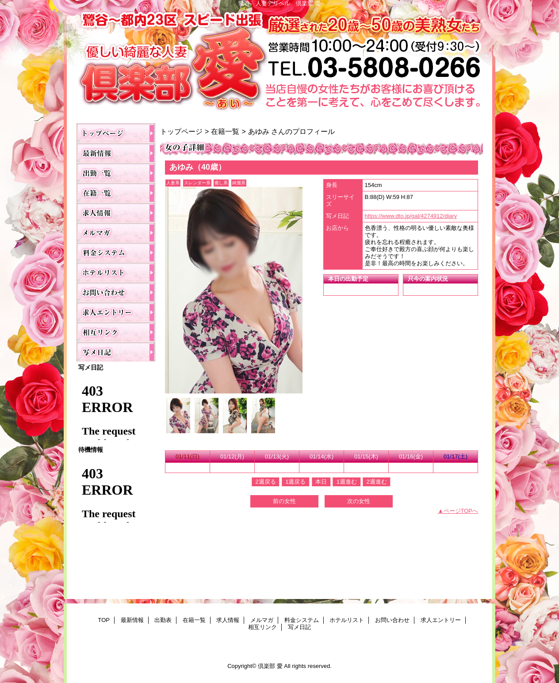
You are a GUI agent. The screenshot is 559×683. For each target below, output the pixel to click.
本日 (321, 481)
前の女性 (284, 501)
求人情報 (116, 212)
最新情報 (116, 153)
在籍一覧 (116, 192)
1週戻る (295, 481)
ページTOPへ (461, 510)
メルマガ (116, 232)
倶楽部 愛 (279, 62)
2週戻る (265, 481)
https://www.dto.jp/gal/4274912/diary (411, 216)
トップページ (181, 131)
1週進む (347, 481)
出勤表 (116, 173)
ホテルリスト (116, 272)
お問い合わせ (116, 292)
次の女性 (358, 501)
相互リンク (116, 332)
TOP (116, 133)
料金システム (116, 252)
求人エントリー (116, 312)
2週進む (376, 481)
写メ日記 (116, 352)
